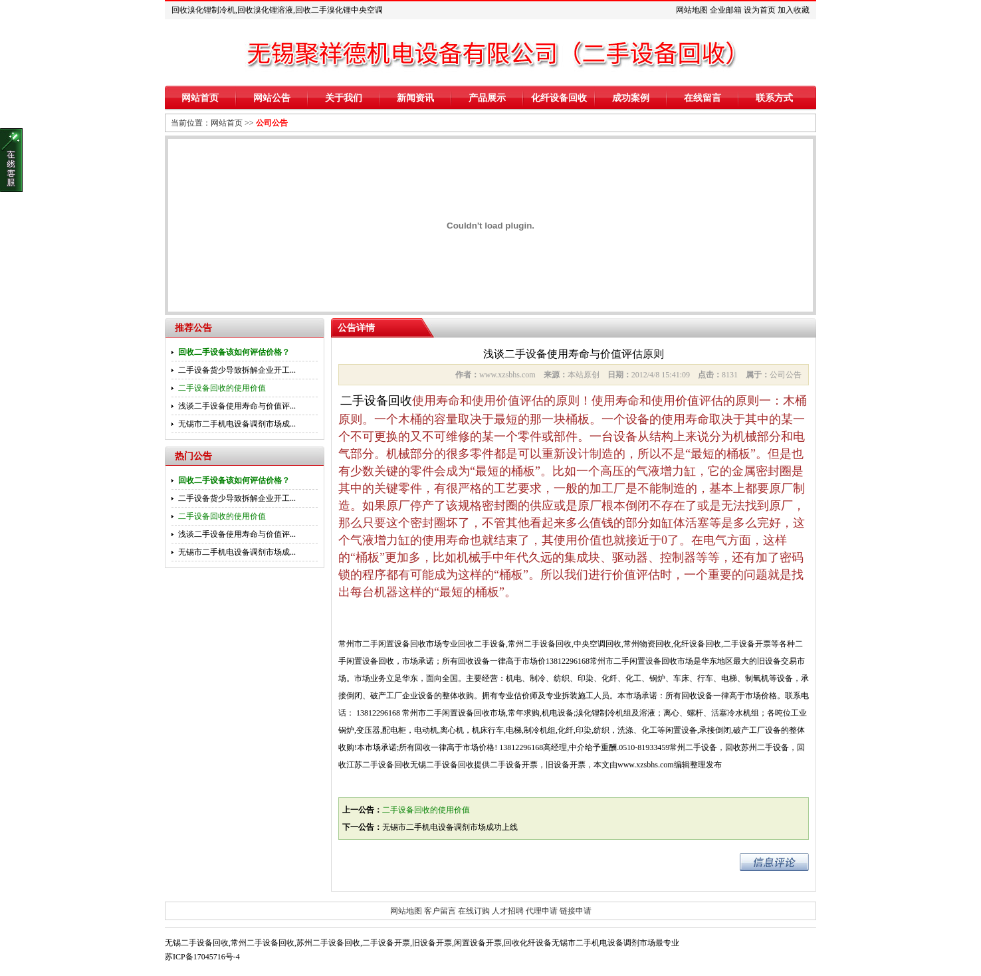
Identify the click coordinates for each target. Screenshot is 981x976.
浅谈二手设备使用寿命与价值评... (237, 406)
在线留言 (702, 98)
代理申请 (542, 911)
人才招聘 (508, 911)
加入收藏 (794, 10)
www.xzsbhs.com (645, 764)
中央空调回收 (597, 643)
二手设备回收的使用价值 (222, 388)
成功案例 (630, 98)
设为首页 (760, 10)
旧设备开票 (432, 942)
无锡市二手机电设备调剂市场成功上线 (450, 827)
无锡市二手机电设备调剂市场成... (237, 424)
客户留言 (440, 911)
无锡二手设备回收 (197, 942)
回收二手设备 (482, 643)
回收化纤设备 (528, 942)
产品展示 (487, 98)
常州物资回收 (647, 643)
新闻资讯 (415, 98)
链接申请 (576, 911)
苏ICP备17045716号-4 (202, 956)
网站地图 (692, 10)
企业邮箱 (726, 10)
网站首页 (200, 98)
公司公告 (272, 123)
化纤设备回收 (559, 98)
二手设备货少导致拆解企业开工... (237, 370)
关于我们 (343, 98)
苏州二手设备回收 (328, 942)
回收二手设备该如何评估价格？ (234, 352)
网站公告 (271, 98)
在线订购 (474, 911)
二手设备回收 (376, 400)
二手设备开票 (747, 643)
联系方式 (774, 98)
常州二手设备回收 (540, 643)
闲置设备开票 (478, 942)
